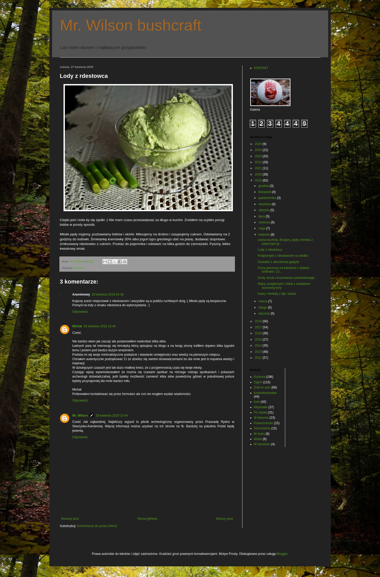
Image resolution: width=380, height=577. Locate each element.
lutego (263, 307)
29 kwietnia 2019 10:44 (112, 415)
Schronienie (262, 428)
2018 (259, 321)
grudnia (264, 186)
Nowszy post (70, 518)
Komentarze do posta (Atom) (97, 526)
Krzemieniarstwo (265, 393)
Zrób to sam (262, 387)
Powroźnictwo (263, 423)
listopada (265, 192)
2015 (259, 339)
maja (262, 228)
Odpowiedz (80, 311)
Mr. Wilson (80, 415)
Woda (258, 439)
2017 (259, 327)
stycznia (264, 313)
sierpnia (264, 210)
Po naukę (260, 412)
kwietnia (264, 234)
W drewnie (261, 417)
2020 (259, 174)
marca (263, 301)
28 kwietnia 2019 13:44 (100, 326)
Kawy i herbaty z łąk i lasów (277, 294)
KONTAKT (261, 68)
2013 (259, 352)
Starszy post (224, 518)
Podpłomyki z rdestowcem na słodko (283, 256)
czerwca (264, 222)
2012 (259, 358)
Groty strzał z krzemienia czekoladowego (286, 278)
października (267, 198)
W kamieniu (262, 444)
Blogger (282, 554)
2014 (259, 345)
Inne (257, 402)
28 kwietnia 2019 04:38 (108, 294)
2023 (259, 156)
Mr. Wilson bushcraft (131, 25)
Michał (77, 326)
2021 (259, 168)
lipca (262, 216)
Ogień (258, 382)
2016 (259, 333)
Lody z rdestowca (270, 250)
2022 (259, 162)
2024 (259, 150)
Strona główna (147, 518)
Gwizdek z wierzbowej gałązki (278, 262)
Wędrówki (261, 407)
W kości (259, 434)
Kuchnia (78, 267)
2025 (259, 144)
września (265, 204)
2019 (259, 180)
